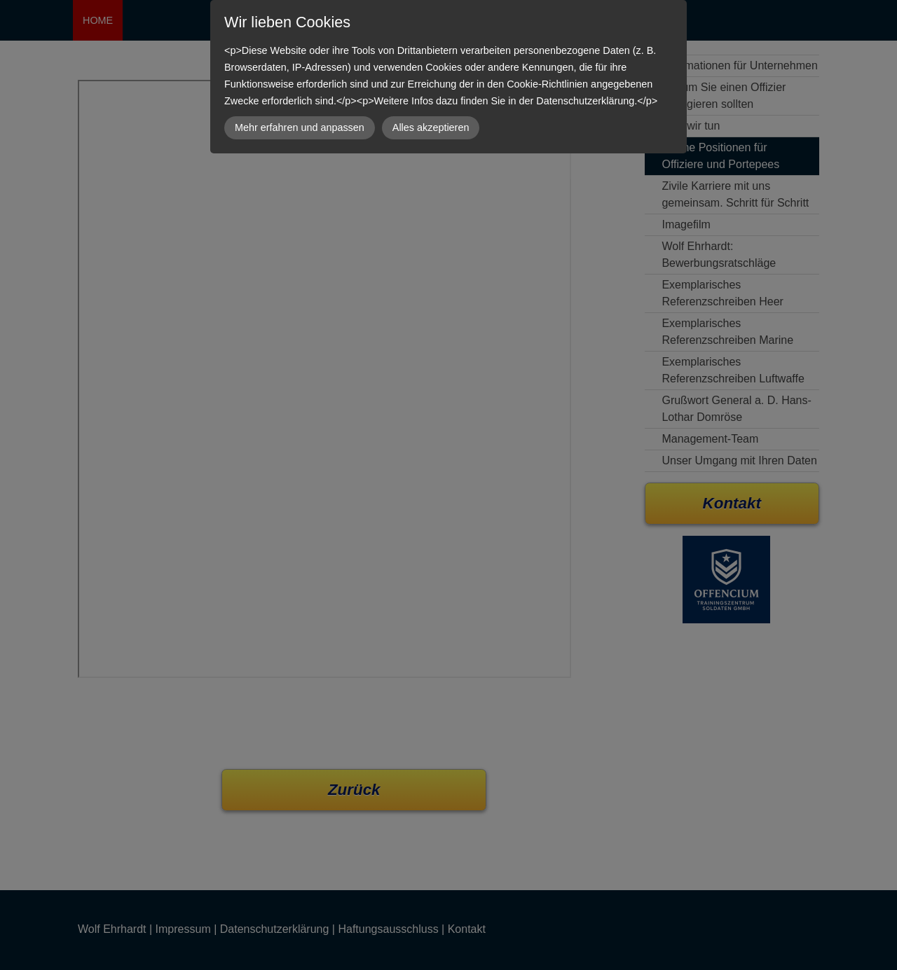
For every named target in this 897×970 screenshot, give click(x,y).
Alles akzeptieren (431, 127)
